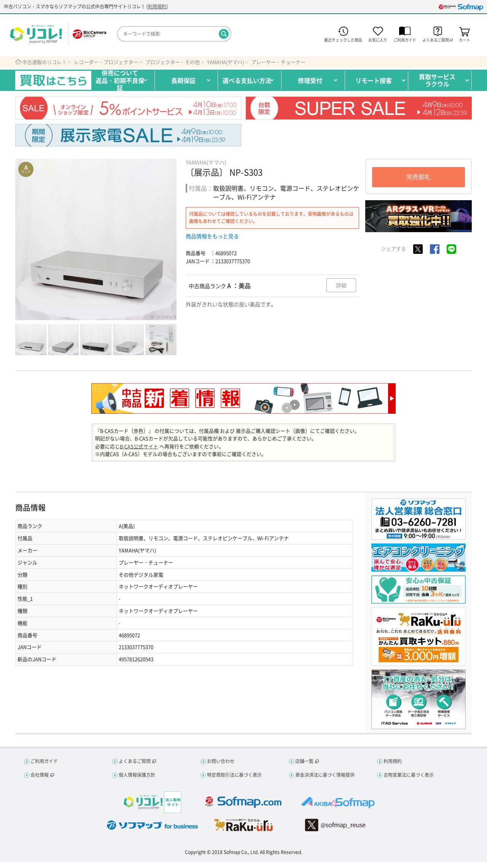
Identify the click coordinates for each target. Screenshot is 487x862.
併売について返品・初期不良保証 (119, 80)
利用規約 (157, 6)
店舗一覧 (304, 761)
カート (464, 41)
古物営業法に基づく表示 (409, 774)
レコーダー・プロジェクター (106, 62)
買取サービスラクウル (437, 80)
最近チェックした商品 (343, 41)
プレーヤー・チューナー (278, 62)
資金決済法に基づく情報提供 (325, 774)
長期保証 (183, 80)
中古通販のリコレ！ (44, 62)
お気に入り (377, 41)
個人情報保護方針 (137, 774)
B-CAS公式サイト (139, 446)
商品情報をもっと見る (212, 236)
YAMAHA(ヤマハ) (225, 62)
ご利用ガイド (404, 41)
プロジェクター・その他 (172, 62)
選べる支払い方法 (247, 80)
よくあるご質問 (135, 761)
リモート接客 (373, 80)
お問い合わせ (220, 761)
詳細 (341, 285)
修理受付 (310, 80)
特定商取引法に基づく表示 (234, 774)
